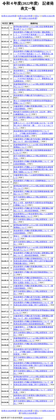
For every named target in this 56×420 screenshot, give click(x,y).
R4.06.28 (5, 339)
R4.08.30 (5, 249)
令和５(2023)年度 (25, 16)
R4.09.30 (5, 226)
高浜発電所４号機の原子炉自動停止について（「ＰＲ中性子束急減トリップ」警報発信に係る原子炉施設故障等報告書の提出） (33, 53)
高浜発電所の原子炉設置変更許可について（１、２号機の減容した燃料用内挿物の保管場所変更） (33, 351)
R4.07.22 (5, 298)
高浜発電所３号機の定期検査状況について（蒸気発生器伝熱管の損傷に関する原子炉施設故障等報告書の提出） (33, 365)
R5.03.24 (5, 28)
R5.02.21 (5, 72)
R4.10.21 (5, 204)
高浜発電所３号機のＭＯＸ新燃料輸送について (33, 181)
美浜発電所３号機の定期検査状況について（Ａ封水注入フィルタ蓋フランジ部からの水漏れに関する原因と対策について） (33, 280)
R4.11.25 (5, 170)
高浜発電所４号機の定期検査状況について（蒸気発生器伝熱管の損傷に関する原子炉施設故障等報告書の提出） (33, 261)
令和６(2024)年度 (9, 16)
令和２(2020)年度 (29, 18)
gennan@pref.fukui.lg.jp (33, 418)
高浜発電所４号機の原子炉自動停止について (32, 95)
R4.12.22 (5, 126)
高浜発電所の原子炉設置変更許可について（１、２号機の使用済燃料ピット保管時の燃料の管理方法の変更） (33, 133)
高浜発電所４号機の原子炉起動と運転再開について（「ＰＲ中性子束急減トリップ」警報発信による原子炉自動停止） (33, 34)
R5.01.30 (5, 97)
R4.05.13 (5, 366)
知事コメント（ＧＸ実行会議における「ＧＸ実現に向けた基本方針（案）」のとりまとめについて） (33, 125)
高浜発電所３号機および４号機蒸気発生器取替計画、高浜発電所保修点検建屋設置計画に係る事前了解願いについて (33, 169)
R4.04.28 (5, 378)
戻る (37, 16)
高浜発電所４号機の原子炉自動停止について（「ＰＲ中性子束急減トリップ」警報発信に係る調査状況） (33, 78)
